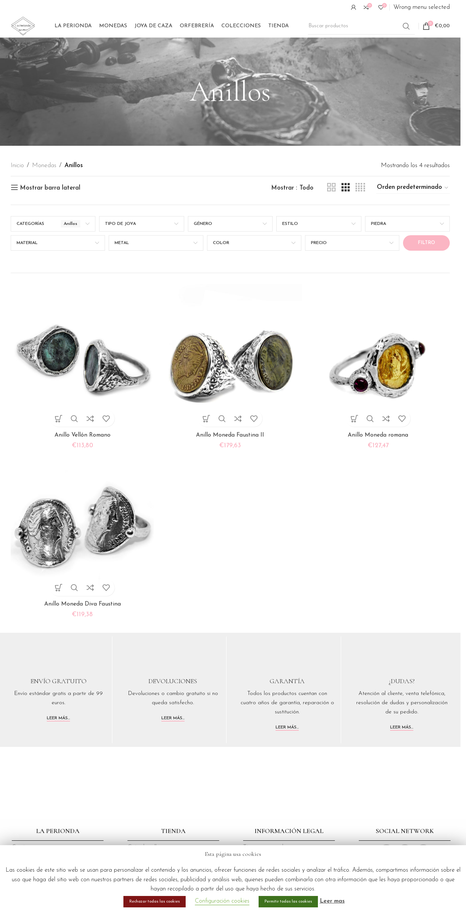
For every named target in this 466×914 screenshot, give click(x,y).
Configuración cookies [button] (222, 901)
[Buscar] (361, 36)
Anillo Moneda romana (380, 452)
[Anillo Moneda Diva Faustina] (80, 546)
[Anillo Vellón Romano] (80, 375)
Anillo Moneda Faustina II (230, 452)
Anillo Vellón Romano (80, 452)
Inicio (17, 187)
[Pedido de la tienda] (413, 209)
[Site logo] (37, 36)
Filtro (426, 264)
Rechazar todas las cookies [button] (154, 902)
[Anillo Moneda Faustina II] (230, 375)
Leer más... (58, 737)
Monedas (44, 187)
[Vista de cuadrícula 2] (331, 209)
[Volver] (180, 113)
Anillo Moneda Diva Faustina (80, 623)
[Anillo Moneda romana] (380, 375)
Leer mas (332, 901)
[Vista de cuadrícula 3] (345, 209)
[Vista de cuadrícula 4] (360, 209)
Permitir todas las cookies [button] (288, 902)
